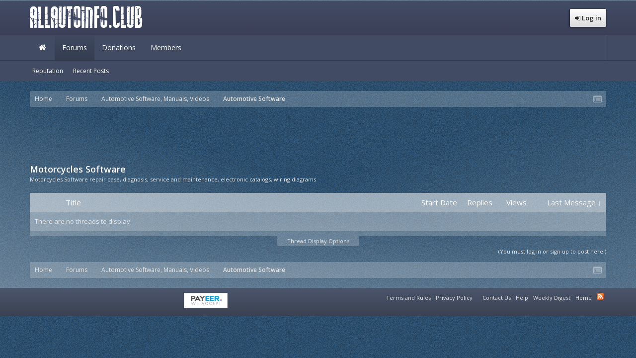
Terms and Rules (408, 297)
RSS (600, 296)
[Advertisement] (318, 134)
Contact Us (496, 297)
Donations (119, 47)
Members (166, 47)
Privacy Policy (454, 297)
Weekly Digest (551, 297)
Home (42, 47)
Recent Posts (91, 71)
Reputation (47, 71)
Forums (74, 47)
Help (522, 297)
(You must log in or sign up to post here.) (552, 251)
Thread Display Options (318, 241)
